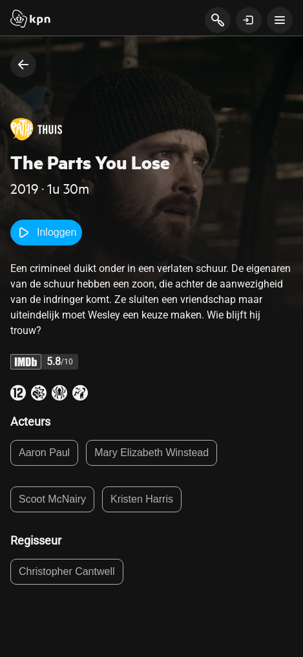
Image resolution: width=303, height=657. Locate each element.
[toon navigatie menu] (280, 20)
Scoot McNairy (52, 499)
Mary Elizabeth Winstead (151, 452)
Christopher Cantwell (67, 571)
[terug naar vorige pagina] (23, 65)
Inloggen (46, 233)
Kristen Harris (141, 499)
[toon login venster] (249, 20)
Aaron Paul (44, 452)
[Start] (30, 20)
